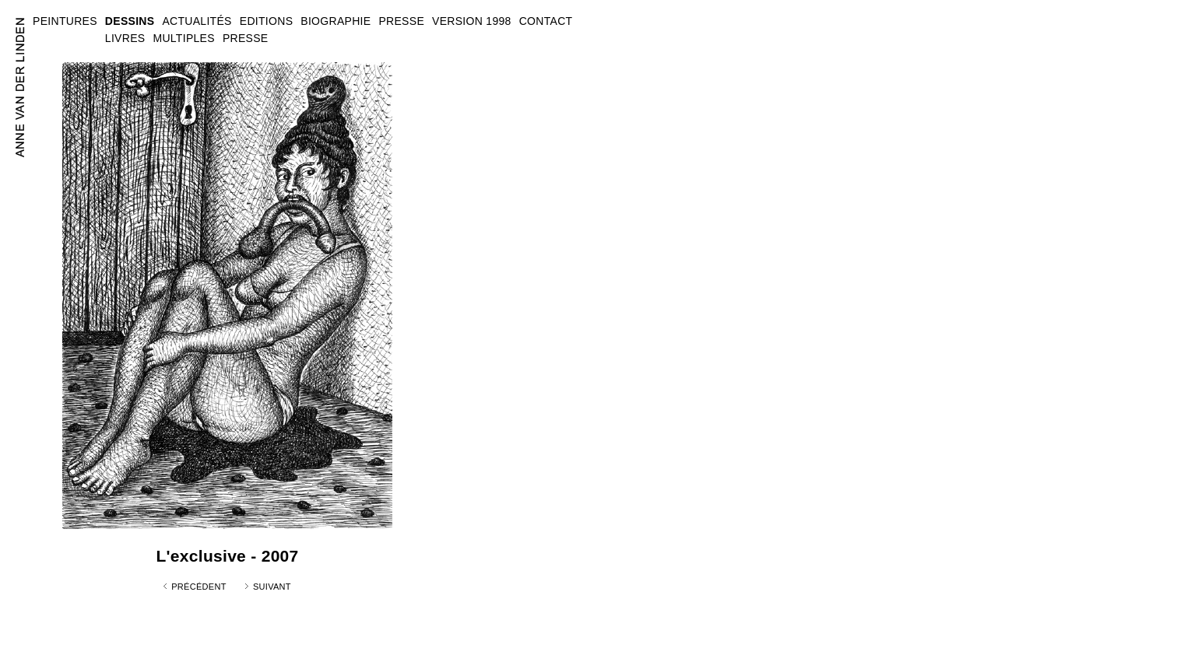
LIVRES (125, 38)
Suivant (272, 586)
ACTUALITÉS (196, 21)
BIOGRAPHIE (335, 21)
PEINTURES (65, 21)
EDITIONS (266, 21)
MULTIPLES (183, 38)
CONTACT (546, 21)
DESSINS (130, 21)
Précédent (199, 586)
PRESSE (246, 38)
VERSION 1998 (471, 21)
